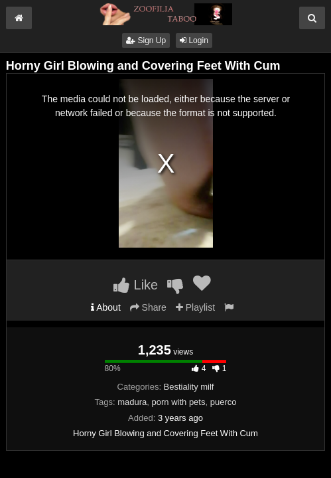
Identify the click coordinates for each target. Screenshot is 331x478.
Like (135, 285)
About (106, 307)
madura (132, 402)
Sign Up (146, 40)
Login (194, 40)
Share (148, 307)
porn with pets (179, 402)
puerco (223, 402)
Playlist (195, 307)
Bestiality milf (189, 387)
